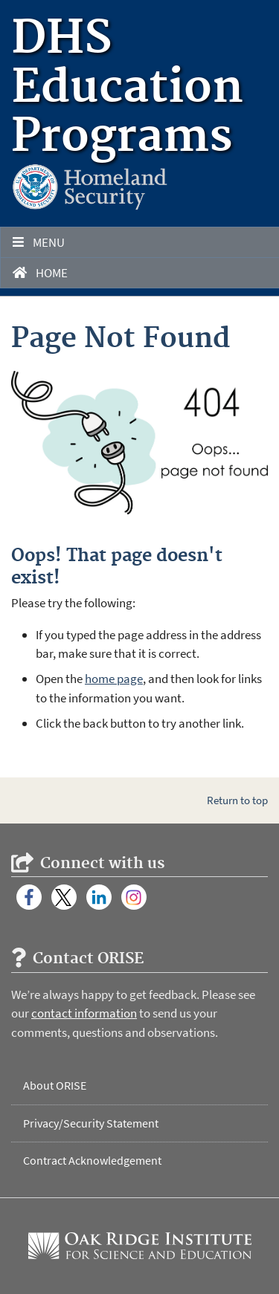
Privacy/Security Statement (90, 1123)
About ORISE (54, 1085)
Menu (39, 242)
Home (40, 273)
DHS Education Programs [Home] (127, 88)
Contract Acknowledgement (92, 1160)
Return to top (237, 800)
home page (114, 678)
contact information (84, 1013)
